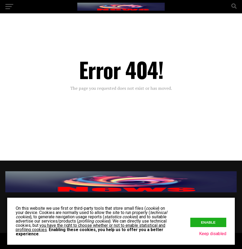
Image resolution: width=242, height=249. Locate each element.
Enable (208, 222)
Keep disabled (212, 233)
